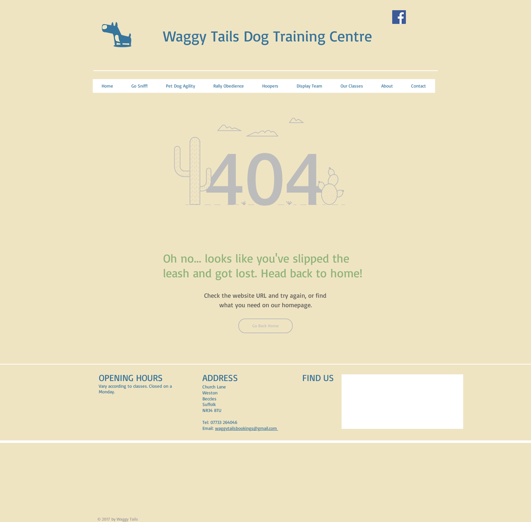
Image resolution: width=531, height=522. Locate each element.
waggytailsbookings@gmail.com (246, 428)
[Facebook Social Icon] (399, 17)
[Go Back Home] (265, 325)
